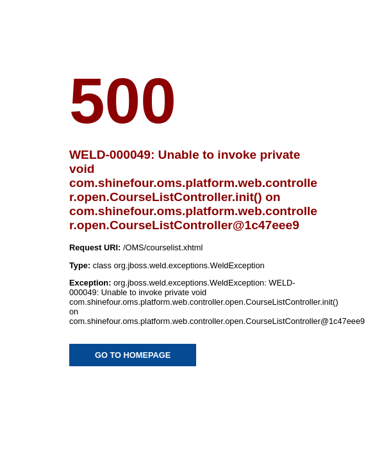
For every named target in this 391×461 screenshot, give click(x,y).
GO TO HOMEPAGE (133, 355)
